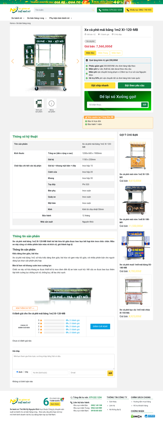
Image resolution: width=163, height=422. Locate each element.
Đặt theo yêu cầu (134, 85)
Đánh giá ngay (100, 326)
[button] (25, 308)
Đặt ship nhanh (99, 85)
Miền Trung (103, 53)
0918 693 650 (96, 411)
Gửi (144, 104)
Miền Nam (116, 53)
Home (12, 23)
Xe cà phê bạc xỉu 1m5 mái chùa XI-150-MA (135, 311)
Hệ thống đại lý (115, 410)
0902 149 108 (96, 405)
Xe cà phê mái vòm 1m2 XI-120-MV (135, 176)
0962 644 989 (96, 408)
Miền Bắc (90, 53)
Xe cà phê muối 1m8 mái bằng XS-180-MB (136, 266)
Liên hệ (112, 406)
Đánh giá (105, 34)
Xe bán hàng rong (37, 18)
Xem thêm (55, 404)
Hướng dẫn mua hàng (142, 402)
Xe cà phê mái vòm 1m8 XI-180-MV (135, 221)
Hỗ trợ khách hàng (140, 406)
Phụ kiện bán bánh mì (60, 18)
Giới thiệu (113, 402)
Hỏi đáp (118, 34)
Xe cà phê (90, 41)
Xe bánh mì (18, 18)
